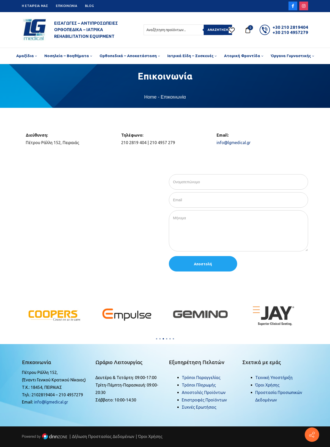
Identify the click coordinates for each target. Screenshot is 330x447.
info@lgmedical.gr (234, 142)
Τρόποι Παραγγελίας (201, 377)
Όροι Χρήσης (267, 385)
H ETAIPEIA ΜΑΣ (35, 5)
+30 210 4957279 (290, 32)
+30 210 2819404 (290, 27)
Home (150, 97)
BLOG (89, 5)
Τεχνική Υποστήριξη (274, 377)
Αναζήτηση (218, 29)
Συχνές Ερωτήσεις (199, 407)
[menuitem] (26, 56)
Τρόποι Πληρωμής (199, 385)
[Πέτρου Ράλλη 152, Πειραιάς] (312, 434)
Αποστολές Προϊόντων (204, 392)
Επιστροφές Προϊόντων (204, 400)
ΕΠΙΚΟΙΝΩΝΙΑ (66, 5)
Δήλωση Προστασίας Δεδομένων (103, 436)
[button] (156, 338)
